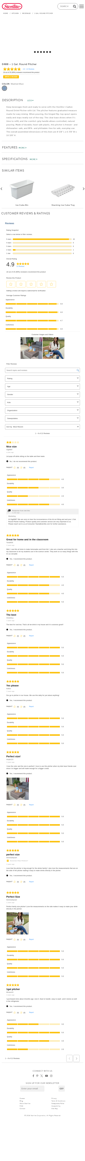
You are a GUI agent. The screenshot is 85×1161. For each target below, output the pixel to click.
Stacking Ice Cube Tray (63, 205)
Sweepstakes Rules (58, 1107)
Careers (22, 1102)
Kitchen (15, 13)
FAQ (21, 1109)
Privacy (54, 1102)
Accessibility (56, 1109)
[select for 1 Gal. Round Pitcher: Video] (50, 52)
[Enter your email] (32, 1092)
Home (5, 13)
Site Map (55, 1112)
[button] (61, 1092)
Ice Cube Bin (21, 205)
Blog (21, 1104)
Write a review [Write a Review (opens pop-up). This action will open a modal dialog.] (11, 77)
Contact (22, 1112)
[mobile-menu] (81, 6)
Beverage (26, 13)
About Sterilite (25, 1107)
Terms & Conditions (58, 1104)
